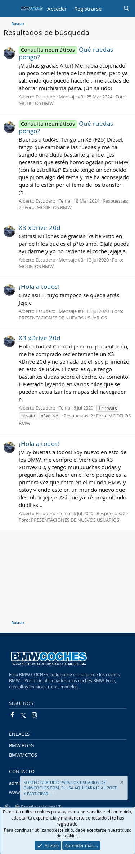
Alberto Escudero (37, 96)
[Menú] (9, 8)
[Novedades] (112, 9)
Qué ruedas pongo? (66, 53)
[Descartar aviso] (121, 783)
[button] (7, 807)
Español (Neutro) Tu (39, 807)
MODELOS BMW (36, 103)
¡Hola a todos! (39, 286)
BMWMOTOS (23, 755)
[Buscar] (127, 9)
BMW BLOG (21, 745)
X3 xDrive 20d (39, 227)
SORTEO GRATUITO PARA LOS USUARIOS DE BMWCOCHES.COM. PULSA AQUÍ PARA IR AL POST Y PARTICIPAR (70, 788)
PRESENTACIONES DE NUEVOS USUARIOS (63, 317)
